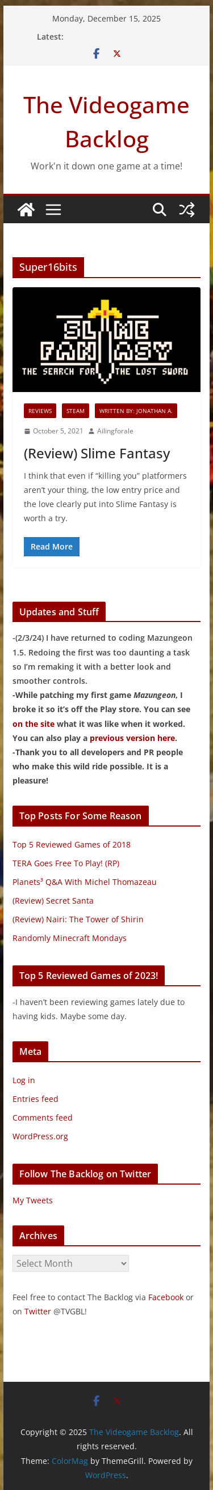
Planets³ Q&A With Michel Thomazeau (84, 881)
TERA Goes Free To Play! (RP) (65, 863)
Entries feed (35, 1098)
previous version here (132, 738)
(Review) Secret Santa (53, 900)
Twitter (37, 1311)
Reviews (40, 411)
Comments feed (42, 1117)
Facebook (165, 1297)
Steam (75, 411)
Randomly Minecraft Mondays (69, 938)
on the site (33, 723)
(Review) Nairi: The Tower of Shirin (78, 919)
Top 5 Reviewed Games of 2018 (71, 844)
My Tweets (32, 1200)
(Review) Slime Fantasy (97, 453)
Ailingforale (115, 431)
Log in (23, 1080)
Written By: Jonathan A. (136, 411)
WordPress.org (40, 1136)
